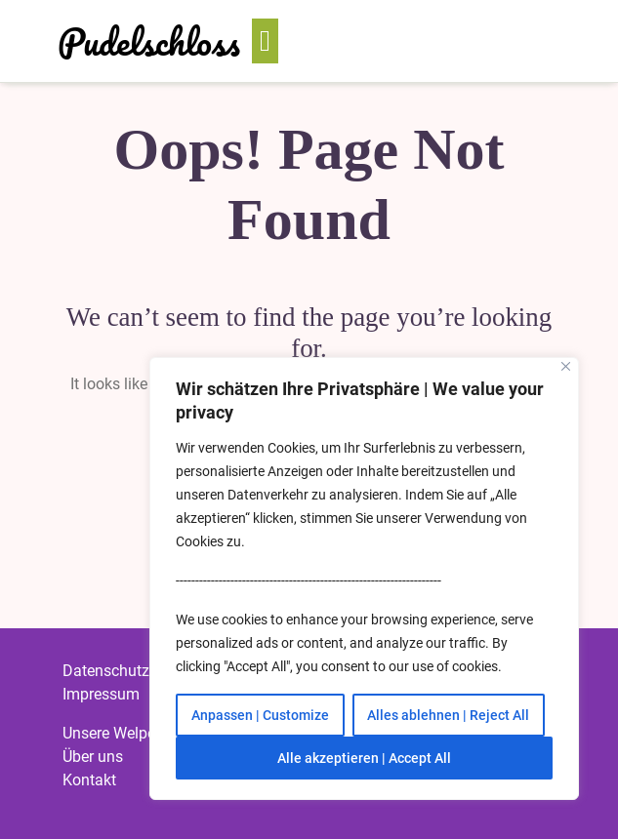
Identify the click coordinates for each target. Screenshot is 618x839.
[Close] (565, 366)
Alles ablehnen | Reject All (448, 715)
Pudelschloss (149, 41)
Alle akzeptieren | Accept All (364, 758)
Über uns (92, 756)
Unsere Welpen (113, 733)
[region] (364, 578)
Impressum (101, 694)
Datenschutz (105, 670)
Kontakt (89, 780)
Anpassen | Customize (260, 715)
